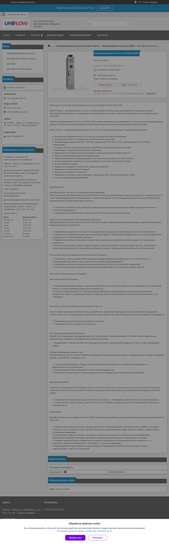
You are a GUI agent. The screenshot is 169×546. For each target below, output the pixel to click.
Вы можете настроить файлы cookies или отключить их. (83, 531)
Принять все (75, 538)
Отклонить (97, 538)
